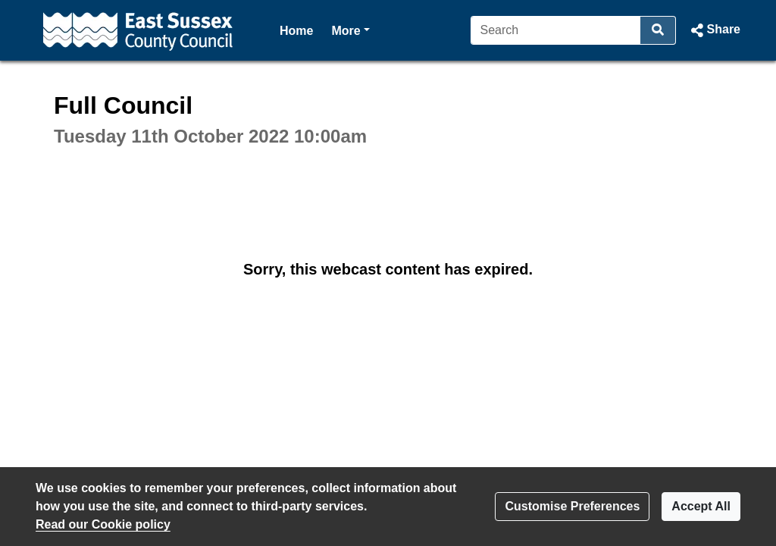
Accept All (701, 506)
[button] (714, 30)
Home (296, 30)
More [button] (350, 29)
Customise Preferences (572, 506)
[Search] (556, 30)
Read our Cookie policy (103, 524)
